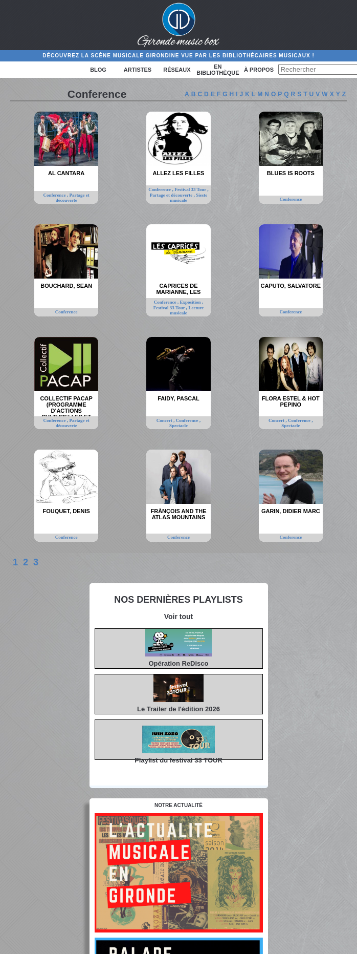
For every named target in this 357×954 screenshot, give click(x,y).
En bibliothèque (217, 69)
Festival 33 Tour (190, 189)
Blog (98, 70)
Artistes (137, 70)
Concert (165, 420)
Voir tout (178, 616)
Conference (55, 195)
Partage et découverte (73, 198)
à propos (259, 70)
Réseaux (176, 70)
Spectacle (178, 425)
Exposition (191, 302)
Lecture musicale (187, 310)
